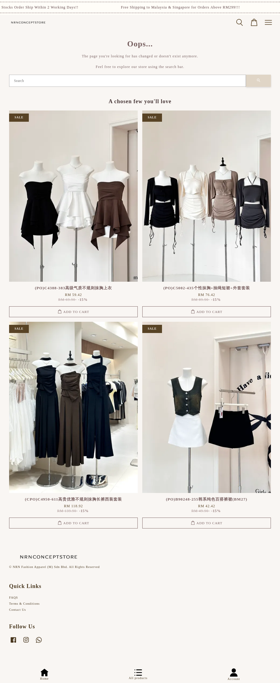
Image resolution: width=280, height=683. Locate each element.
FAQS (13, 597)
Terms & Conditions (24, 603)
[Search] (127, 81)
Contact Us (17, 609)
